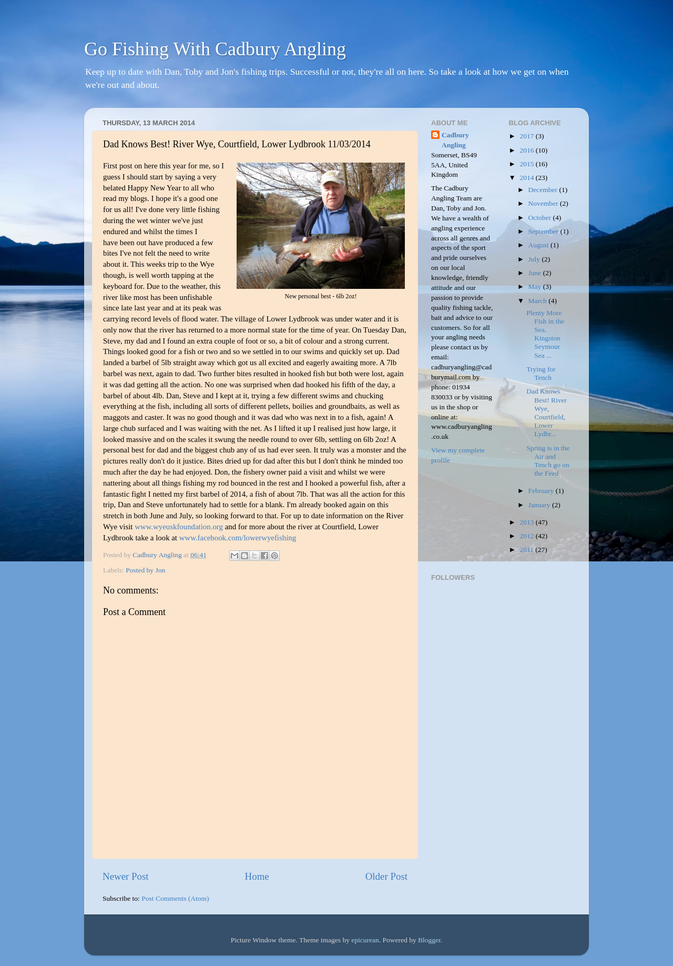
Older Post (386, 876)
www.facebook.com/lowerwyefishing (237, 538)
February (542, 491)
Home (257, 876)
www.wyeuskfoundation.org (179, 526)
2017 (527, 136)
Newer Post (126, 876)
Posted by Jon (145, 570)
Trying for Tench (540, 373)
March (538, 301)
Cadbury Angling (455, 140)
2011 (527, 550)
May (535, 286)
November (544, 203)
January (540, 505)
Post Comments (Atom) (175, 898)
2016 (527, 150)
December (543, 190)
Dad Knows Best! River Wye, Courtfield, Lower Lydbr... (546, 412)
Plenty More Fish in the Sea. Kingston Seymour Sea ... (545, 334)
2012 (527, 536)
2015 (527, 164)
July (535, 259)
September (544, 231)
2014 (527, 178)
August (539, 245)
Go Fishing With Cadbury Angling (215, 48)
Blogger (429, 940)
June (535, 273)
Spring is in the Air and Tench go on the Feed (547, 461)
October (540, 218)
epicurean (365, 940)
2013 (527, 522)
